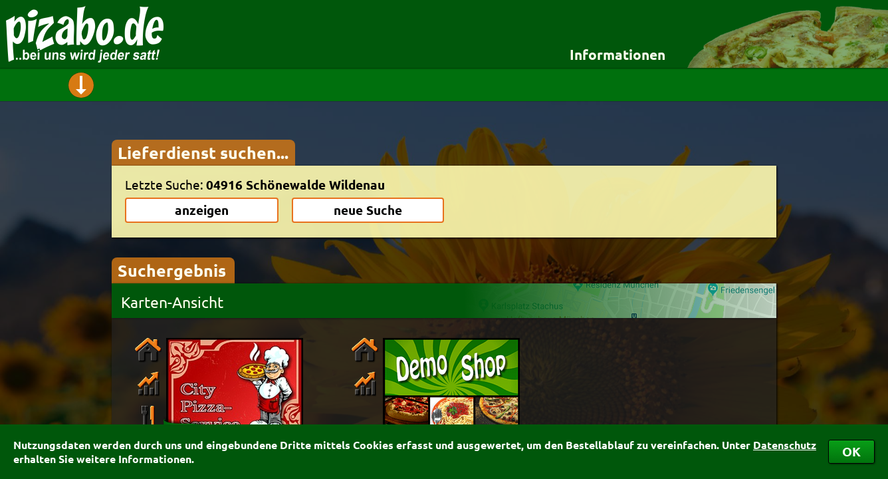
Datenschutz (784, 445)
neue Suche (368, 210)
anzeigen (202, 210)
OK (851, 451)
